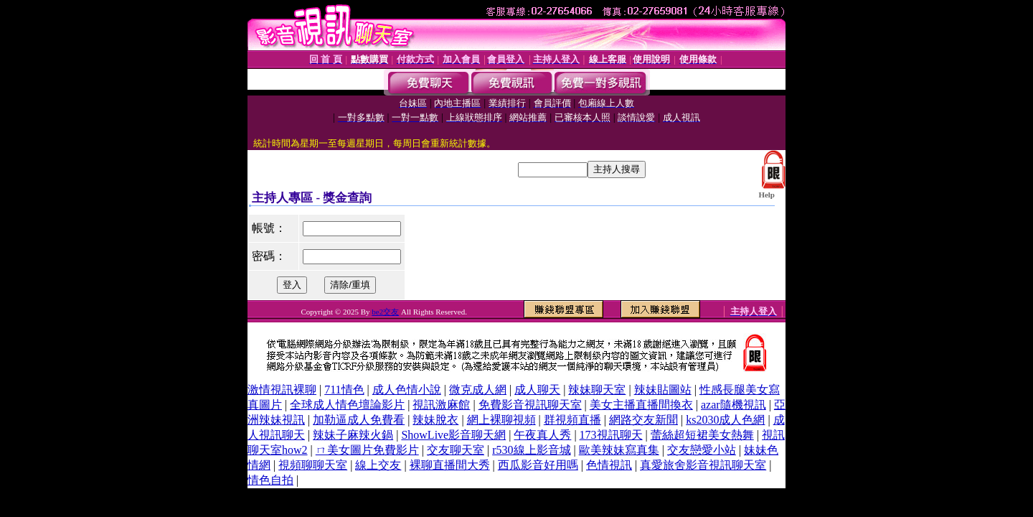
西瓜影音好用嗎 (538, 465)
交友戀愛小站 (701, 450)
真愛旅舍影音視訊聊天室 (703, 465)
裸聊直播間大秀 (450, 465)
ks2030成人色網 (725, 420)
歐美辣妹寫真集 (619, 450)
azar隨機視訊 (733, 405)
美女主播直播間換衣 (641, 405)
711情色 (344, 389)
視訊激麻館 (441, 405)
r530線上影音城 (531, 450)
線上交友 (378, 465)
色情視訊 (609, 465)
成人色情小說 (406, 389)
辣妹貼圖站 (663, 389)
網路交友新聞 (643, 420)
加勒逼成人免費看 (359, 420)
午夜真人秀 (542, 435)
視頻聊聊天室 (312, 465)
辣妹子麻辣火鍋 (353, 435)
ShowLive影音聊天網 (453, 435)
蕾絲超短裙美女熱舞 (702, 435)
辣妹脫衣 (435, 420)
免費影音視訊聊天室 (530, 405)
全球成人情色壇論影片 (347, 405)
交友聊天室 (455, 450)
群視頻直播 (572, 420)
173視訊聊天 (611, 435)
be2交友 (385, 311)
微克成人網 (477, 389)
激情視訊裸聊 (281, 389)
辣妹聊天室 (597, 389)
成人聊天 (537, 389)
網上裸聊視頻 (501, 420)
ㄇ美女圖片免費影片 (367, 450)
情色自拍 (270, 480)
